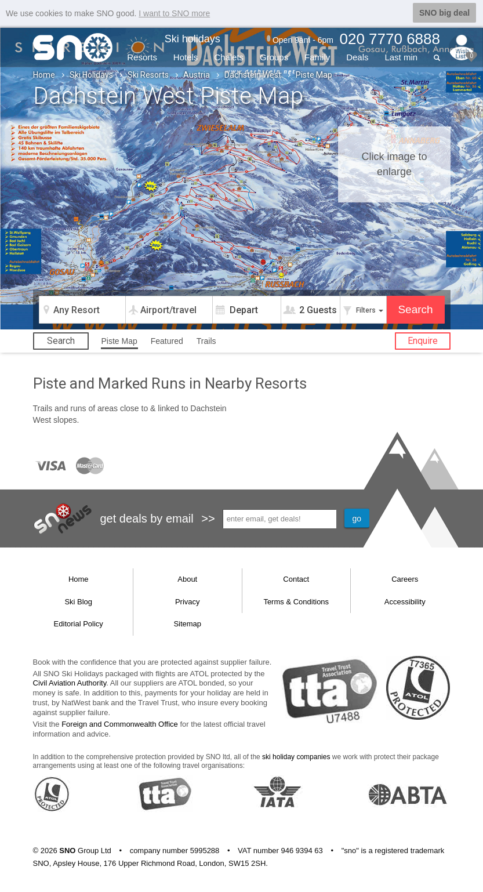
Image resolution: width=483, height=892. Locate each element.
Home (44, 74)
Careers (404, 578)
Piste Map (119, 340)
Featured (167, 340)
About (187, 578)
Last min (400, 56)
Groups (274, 56)
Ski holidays (192, 38)
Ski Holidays (91, 74)
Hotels (185, 56)
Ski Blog (78, 601)
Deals (357, 56)
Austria (196, 74)
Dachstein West (252, 74)
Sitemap (187, 623)
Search (61, 340)
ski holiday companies (296, 756)
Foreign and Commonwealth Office (119, 723)
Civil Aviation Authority (70, 682)
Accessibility (405, 601)
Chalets (229, 56)
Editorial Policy (78, 623)
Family (317, 56)
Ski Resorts (148, 74)
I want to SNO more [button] (174, 13)
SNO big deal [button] (444, 12)
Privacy (187, 601)
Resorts (142, 56)
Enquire (423, 340)
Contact (296, 578)
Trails (206, 340)
